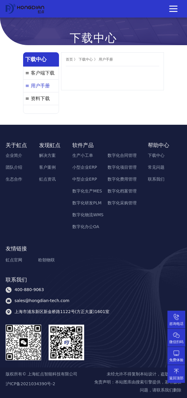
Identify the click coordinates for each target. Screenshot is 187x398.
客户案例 (47, 167)
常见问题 (156, 167)
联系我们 (156, 179)
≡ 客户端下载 (40, 73)
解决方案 (47, 155)
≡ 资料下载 (37, 98)
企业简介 (14, 155)
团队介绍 (14, 167)
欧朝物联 (46, 260)
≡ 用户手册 (37, 86)
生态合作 (14, 179)
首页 (69, 59)
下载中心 (86, 59)
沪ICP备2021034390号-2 (30, 384)
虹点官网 (14, 260)
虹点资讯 (47, 179)
